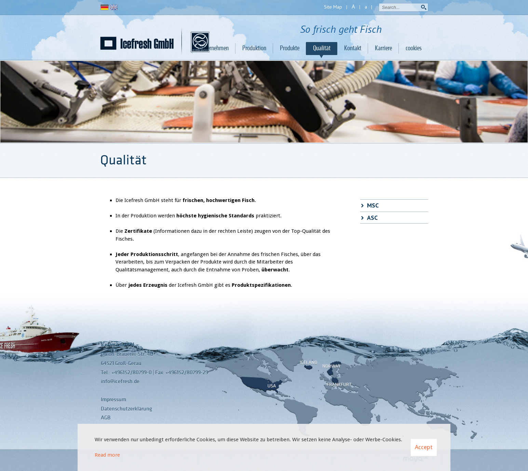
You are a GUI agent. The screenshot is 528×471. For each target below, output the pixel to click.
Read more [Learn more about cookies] (107, 455)
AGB (105, 418)
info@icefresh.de (120, 381)
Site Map (333, 7)
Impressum (113, 399)
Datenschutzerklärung (126, 409)
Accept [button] (424, 447)
